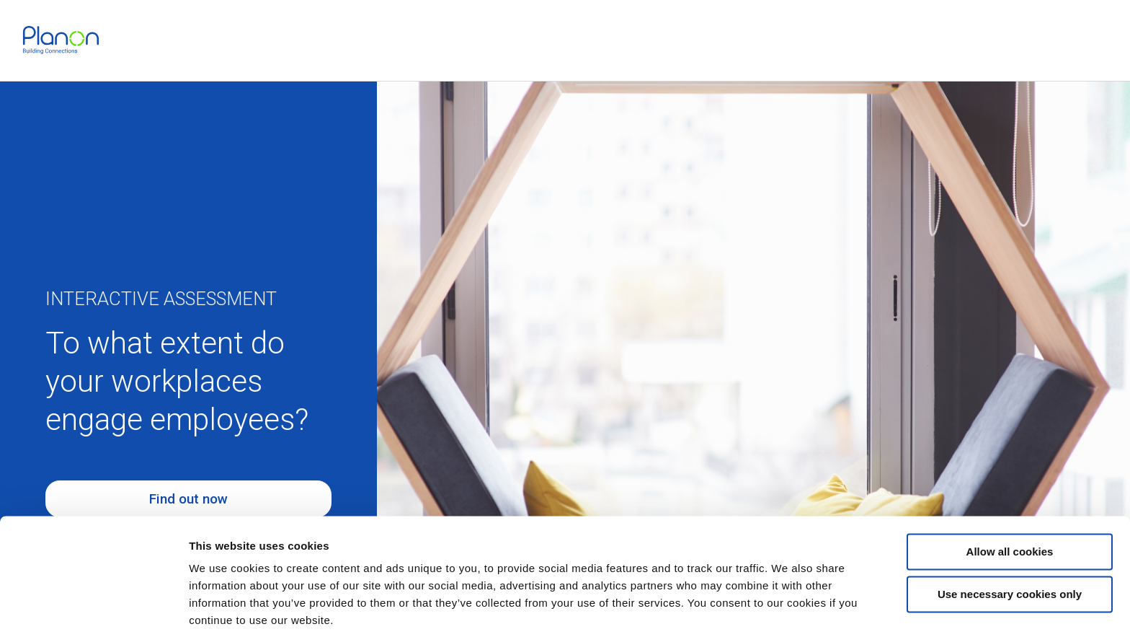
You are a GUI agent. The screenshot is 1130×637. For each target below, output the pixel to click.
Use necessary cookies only (1010, 542)
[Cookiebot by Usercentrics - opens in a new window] (93, 609)
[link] (61, 40)
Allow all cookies (1010, 500)
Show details (222, 608)
